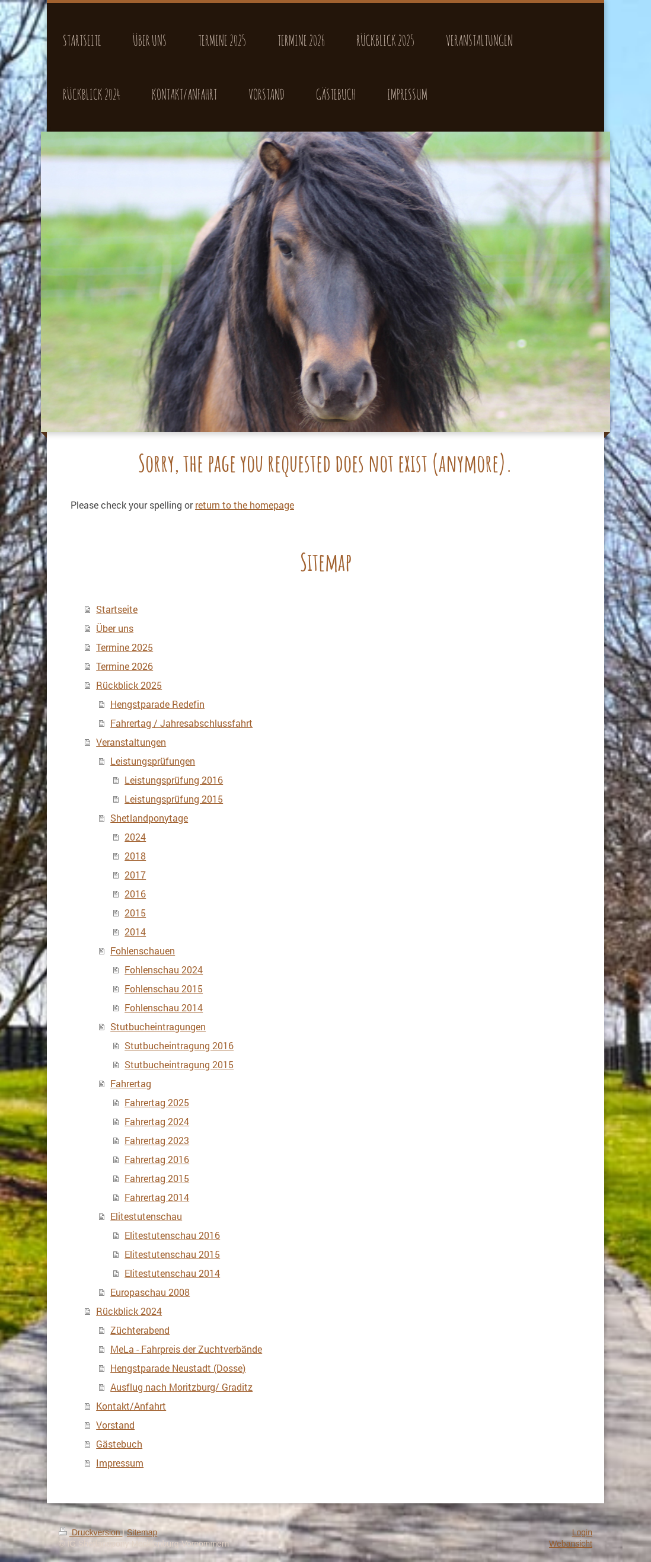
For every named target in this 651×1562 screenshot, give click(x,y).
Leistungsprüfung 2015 (174, 799)
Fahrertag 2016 (157, 1159)
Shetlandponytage (149, 818)
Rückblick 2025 (129, 685)
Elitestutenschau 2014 (172, 1273)
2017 (135, 874)
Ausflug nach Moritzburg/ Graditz (181, 1387)
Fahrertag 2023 (157, 1140)
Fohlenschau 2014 (164, 1007)
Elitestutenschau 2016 (172, 1235)
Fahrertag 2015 (157, 1178)
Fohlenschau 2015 (164, 988)
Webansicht (570, 1543)
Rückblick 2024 (129, 1311)
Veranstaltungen (131, 742)
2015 (135, 912)
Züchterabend (140, 1330)
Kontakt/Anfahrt (131, 1406)
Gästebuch (119, 1444)
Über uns (114, 628)
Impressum (119, 1462)
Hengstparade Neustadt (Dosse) (177, 1368)
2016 (135, 893)
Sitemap (142, 1532)
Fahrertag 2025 (157, 1102)
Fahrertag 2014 (157, 1197)
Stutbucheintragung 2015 (179, 1064)
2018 (135, 855)
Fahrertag (130, 1083)
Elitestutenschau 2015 (172, 1254)
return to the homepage (244, 505)
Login (582, 1532)
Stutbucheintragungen (158, 1026)
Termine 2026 (124, 666)
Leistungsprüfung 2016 (174, 780)
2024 (135, 836)
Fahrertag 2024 (157, 1121)
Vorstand (115, 1425)
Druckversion (90, 1532)
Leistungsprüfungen (152, 761)
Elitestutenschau (146, 1216)
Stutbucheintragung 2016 (179, 1045)
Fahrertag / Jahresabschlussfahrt (181, 723)
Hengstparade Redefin (157, 704)
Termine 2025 (124, 647)
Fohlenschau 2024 (164, 969)
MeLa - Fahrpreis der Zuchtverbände (186, 1349)
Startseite (117, 609)
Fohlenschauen (142, 950)
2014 (135, 931)
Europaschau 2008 (150, 1292)
